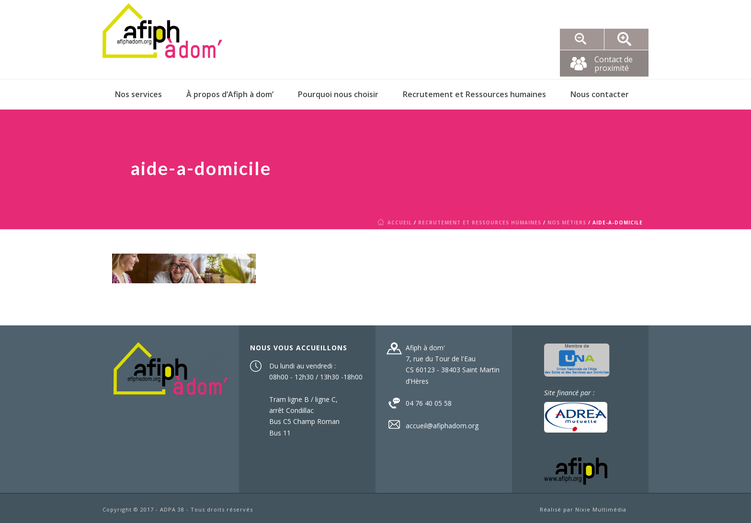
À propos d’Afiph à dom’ (229, 94)
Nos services (138, 94)
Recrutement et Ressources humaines (474, 94)
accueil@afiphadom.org (442, 426)
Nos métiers (566, 222)
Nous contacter (599, 94)
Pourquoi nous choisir (338, 94)
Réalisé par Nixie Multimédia (583, 509)
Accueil (396, 222)
